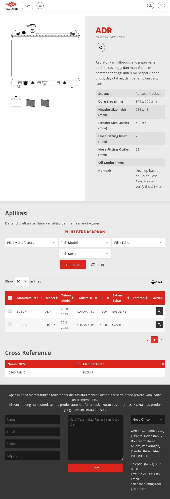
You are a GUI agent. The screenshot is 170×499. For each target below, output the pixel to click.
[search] (161, 5)
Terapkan (73, 264)
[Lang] (27, 5)
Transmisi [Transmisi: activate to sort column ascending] (88, 295)
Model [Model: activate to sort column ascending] (46, 295)
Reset (97, 264)
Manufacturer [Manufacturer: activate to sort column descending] (26, 295)
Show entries (23, 281)
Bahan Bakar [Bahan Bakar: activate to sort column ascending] (121, 295)
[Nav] (40, 5)
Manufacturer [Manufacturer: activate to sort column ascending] (93, 354)
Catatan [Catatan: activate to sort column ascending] (142, 295)
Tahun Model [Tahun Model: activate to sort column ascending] (65, 295)
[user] (150, 5)
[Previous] (147, 330)
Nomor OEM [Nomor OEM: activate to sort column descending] (17, 354)
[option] (16, 103)
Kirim (95, 458)
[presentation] (28, 458)
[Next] (161, 330)
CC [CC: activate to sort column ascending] (103, 295)
